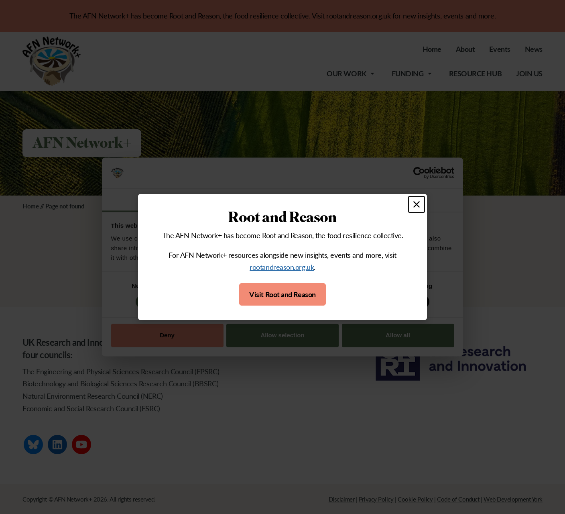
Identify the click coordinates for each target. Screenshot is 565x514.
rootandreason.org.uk (282, 267)
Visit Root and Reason (282, 294)
